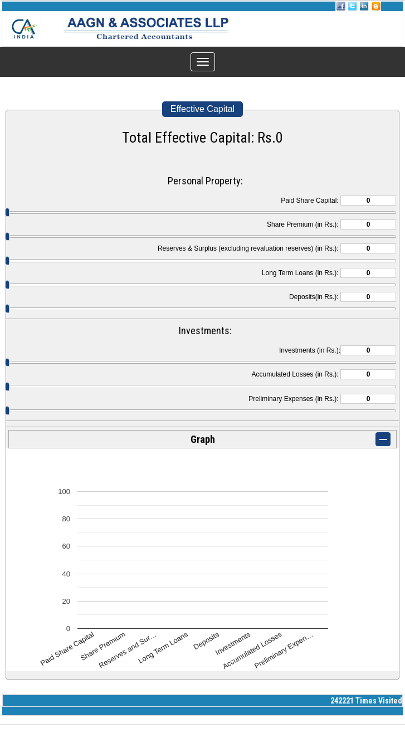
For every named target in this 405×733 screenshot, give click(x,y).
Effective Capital (202, 109)
